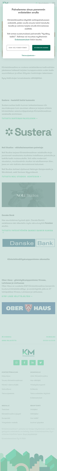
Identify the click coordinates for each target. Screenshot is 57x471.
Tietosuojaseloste (28, 55)
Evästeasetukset (22, 39)
